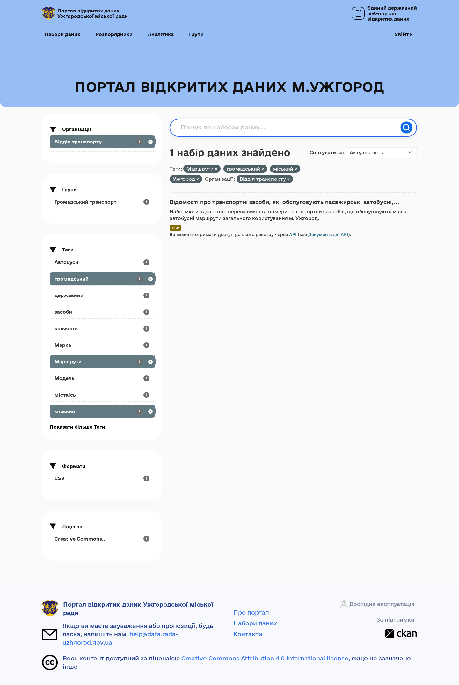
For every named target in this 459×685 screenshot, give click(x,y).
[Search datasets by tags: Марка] (102, 345)
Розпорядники (114, 34)
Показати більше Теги (77, 427)
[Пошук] (406, 127)
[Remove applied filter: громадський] (262, 169)
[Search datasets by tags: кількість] (102, 328)
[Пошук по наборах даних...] (288, 127)
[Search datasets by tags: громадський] (102, 278)
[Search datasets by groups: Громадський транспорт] (102, 201)
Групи (196, 34)
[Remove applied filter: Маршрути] (216, 169)
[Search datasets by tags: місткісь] (102, 394)
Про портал (251, 612)
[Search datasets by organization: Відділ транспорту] (102, 141)
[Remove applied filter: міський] (296, 169)
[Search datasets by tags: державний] (102, 295)
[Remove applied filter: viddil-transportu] (288, 179)
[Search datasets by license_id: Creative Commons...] (102, 538)
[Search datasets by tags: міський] (102, 411)
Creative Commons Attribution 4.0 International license (264, 658)
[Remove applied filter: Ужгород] (197, 179)
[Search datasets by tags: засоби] (102, 311)
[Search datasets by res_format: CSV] (102, 478)
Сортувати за (326, 152)
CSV (175, 228)
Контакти (247, 634)
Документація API (328, 234)
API (292, 234)
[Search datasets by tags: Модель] (102, 378)
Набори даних (62, 34)
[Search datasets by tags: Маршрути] (102, 361)
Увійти (403, 34)
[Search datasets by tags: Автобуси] (102, 262)
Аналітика (161, 34)
